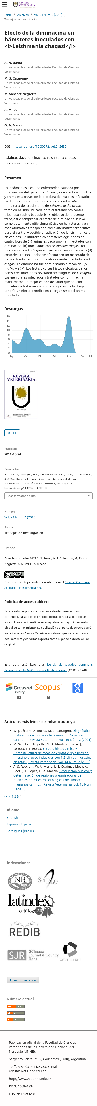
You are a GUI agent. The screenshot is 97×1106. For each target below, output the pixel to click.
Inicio (8, 15)
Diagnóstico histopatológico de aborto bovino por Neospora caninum (51, 735)
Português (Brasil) (20, 831)
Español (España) (20, 824)
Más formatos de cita (22, 496)
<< (6, 796)
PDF (14, 433)
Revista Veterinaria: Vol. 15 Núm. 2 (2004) (60, 739)
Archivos (23, 15)
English (12, 817)
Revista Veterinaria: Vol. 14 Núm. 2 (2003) (59, 762)
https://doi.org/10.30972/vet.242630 (39, 146)
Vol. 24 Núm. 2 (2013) (48, 15)
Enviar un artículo (23, 980)
